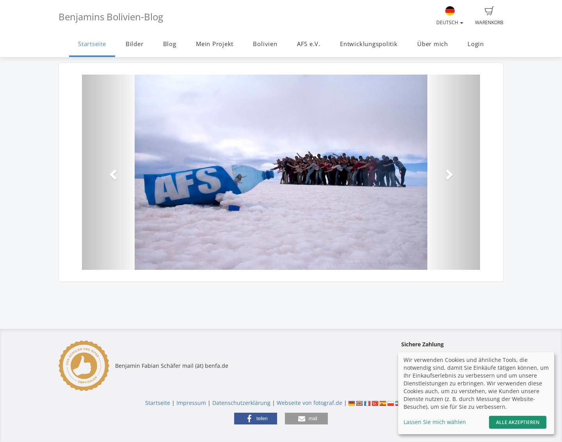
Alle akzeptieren (517, 422)
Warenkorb (489, 16)
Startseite (92, 44)
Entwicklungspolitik (369, 44)
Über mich (432, 44)
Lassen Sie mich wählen (435, 422)
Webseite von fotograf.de (309, 402)
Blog (169, 44)
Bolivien (265, 44)
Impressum (191, 402)
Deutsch (449, 16)
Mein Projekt (214, 44)
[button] (112, 172)
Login (476, 44)
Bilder (135, 44)
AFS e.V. (308, 44)
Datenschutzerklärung (241, 402)
